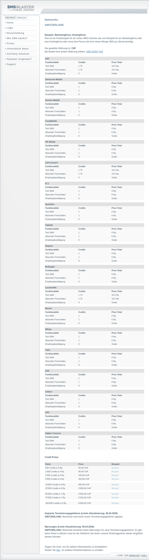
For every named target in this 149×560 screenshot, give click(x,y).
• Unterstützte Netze (17, 48)
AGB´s (144, 555)
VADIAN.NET (134, 555)
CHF (101, 51)
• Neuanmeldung (14, 33)
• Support (10, 64)
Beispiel (115, 468)
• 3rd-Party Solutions (17, 54)
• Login (9, 28)
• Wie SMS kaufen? (16, 38)
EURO (95, 51)
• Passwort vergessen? (18, 59)
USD (88, 51)
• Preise (9, 43)
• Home (9, 22)
